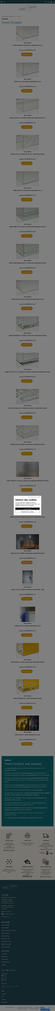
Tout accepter (27, 508)
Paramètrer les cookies (27, 511)
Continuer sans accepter (34, 497)
